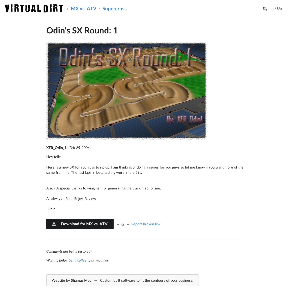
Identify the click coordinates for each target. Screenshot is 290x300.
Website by (122, 280)
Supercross (115, 8)
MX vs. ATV (83, 8)
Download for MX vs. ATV (80, 223)
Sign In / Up (272, 8)
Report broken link (146, 224)
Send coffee (78, 260)
